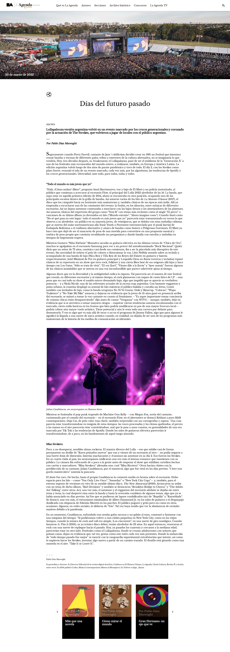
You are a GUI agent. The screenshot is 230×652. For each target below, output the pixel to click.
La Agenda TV (159, 5)
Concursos (140, 5)
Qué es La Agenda (67, 5)
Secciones (100, 5)
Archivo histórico (120, 5)
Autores (86, 5)
